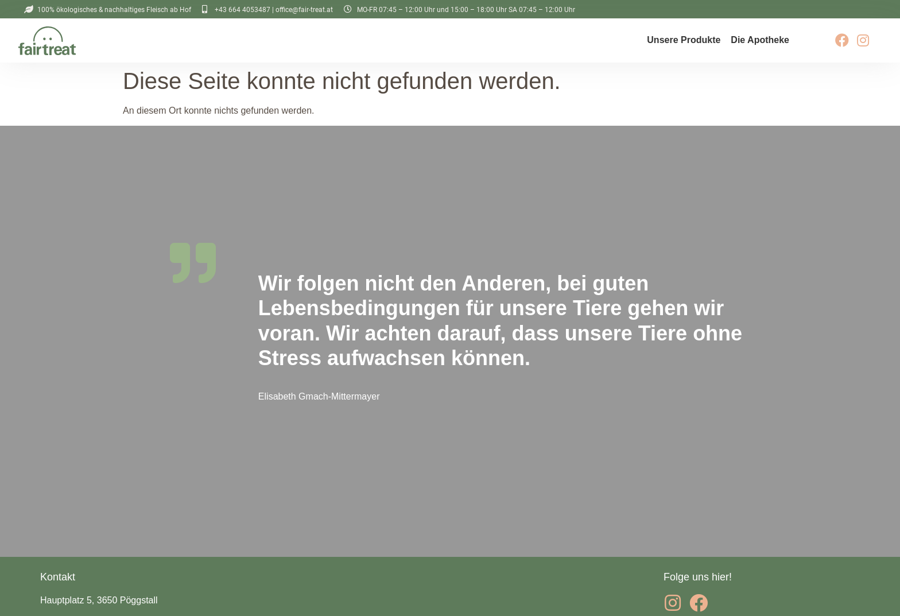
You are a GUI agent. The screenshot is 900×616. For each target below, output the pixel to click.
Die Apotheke (760, 40)
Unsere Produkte (683, 40)
